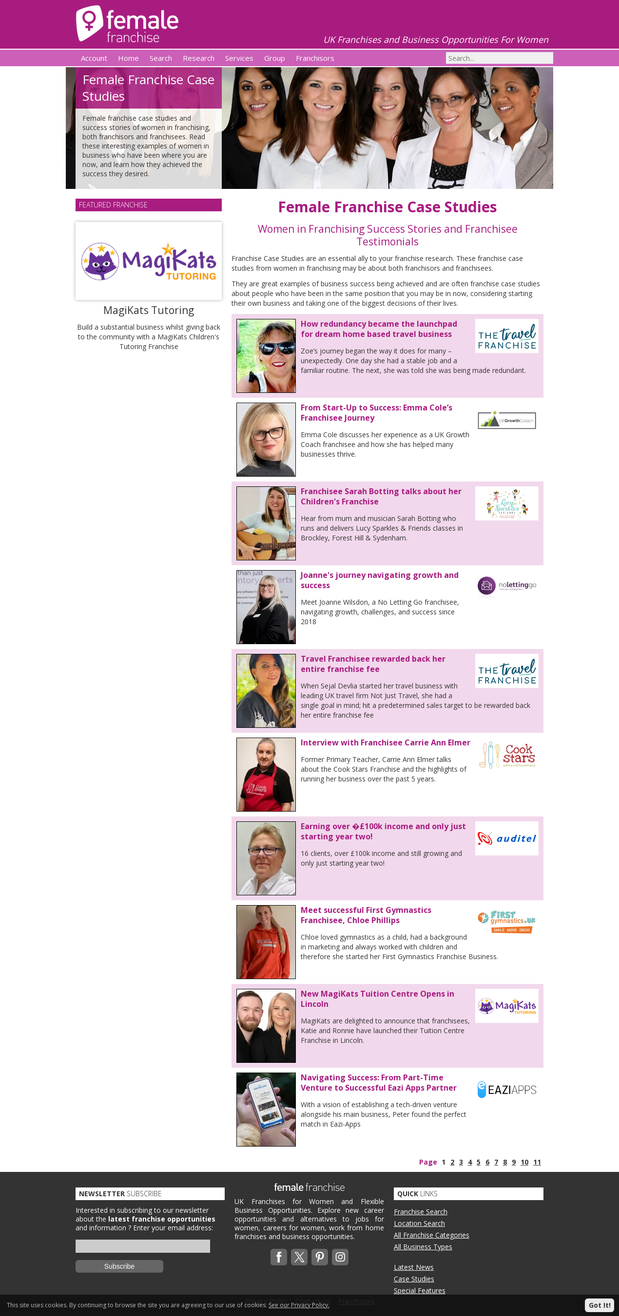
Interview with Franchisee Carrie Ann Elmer (385, 742)
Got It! (600, 1305)
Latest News (414, 1267)
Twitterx (299, 1257)
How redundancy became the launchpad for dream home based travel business (379, 328)
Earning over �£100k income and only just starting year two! (383, 831)
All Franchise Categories (431, 1235)
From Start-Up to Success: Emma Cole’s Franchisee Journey (376, 412)
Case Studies (414, 1278)
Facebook (279, 1257)
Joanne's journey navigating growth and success (380, 580)
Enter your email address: (173, 1227)
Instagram (340, 1257)
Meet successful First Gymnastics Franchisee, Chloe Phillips (366, 915)
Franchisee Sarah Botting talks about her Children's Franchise (381, 496)
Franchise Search (420, 1211)
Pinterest (319, 1257)
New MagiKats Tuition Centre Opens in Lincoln (377, 998)
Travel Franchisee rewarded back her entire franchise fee (373, 663)
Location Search (419, 1223)
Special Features (419, 1290)
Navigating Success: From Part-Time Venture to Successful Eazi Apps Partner (379, 1082)
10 (524, 1162)
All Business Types (423, 1246)
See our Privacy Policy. (299, 1305)
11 (537, 1162)
